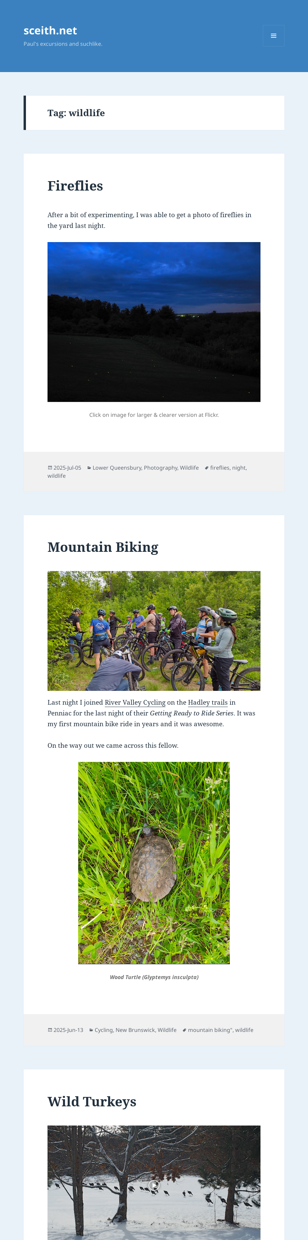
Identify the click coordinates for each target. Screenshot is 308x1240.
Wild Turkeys (92, 1101)
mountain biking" (210, 1030)
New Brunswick (135, 1030)
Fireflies (75, 185)
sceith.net (50, 30)
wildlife (57, 475)
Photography (160, 467)
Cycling (104, 1030)
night (239, 467)
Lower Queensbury (117, 467)
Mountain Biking (103, 547)
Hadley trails (208, 702)
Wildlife (189, 467)
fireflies (219, 467)
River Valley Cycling (135, 702)
